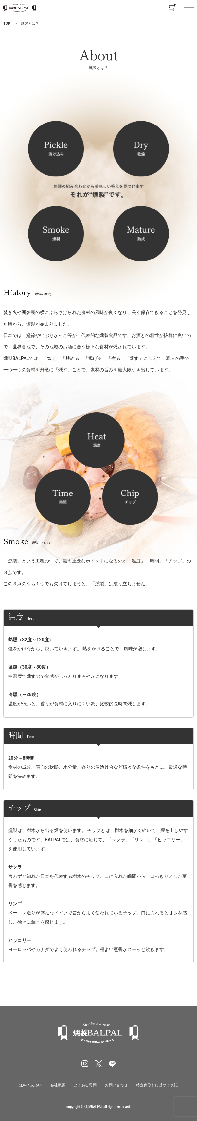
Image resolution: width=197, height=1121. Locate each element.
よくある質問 (85, 1085)
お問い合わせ (116, 1085)
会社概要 (57, 1085)
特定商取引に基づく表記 (157, 1085)
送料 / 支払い (30, 1085)
